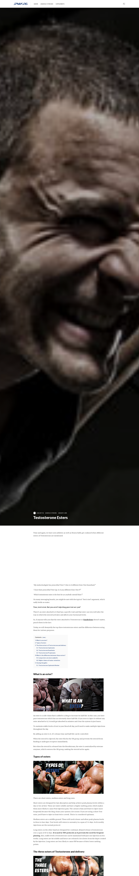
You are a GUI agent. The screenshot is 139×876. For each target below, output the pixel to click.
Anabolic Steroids (51, 513)
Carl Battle (38, 513)
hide (44, 637)
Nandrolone (88, 620)
